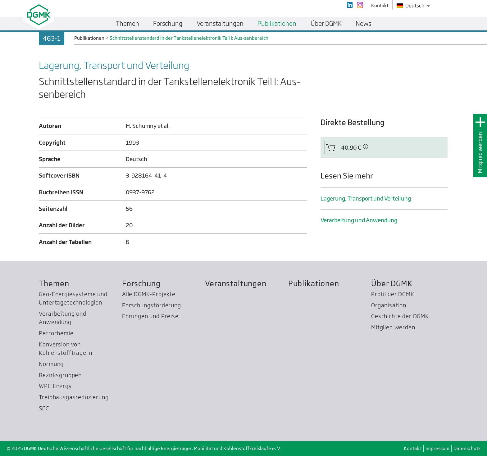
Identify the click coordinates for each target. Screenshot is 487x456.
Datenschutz (466, 448)
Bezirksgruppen (60, 375)
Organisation (388, 305)
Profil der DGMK (392, 294)
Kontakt (412, 448)
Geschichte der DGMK (400, 316)
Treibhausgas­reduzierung (73, 397)
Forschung (141, 283)
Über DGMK (391, 283)
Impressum (437, 448)
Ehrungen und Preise (150, 316)
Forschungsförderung (151, 305)
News (363, 23)
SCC (44, 408)
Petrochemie (56, 333)
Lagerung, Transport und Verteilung (366, 198)
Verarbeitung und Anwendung (359, 220)
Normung (51, 364)
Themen (54, 283)
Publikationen (313, 283)
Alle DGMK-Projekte (148, 294)
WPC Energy (55, 386)
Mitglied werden (480, 152)
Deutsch (411, 5)
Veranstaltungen (235, 283)
